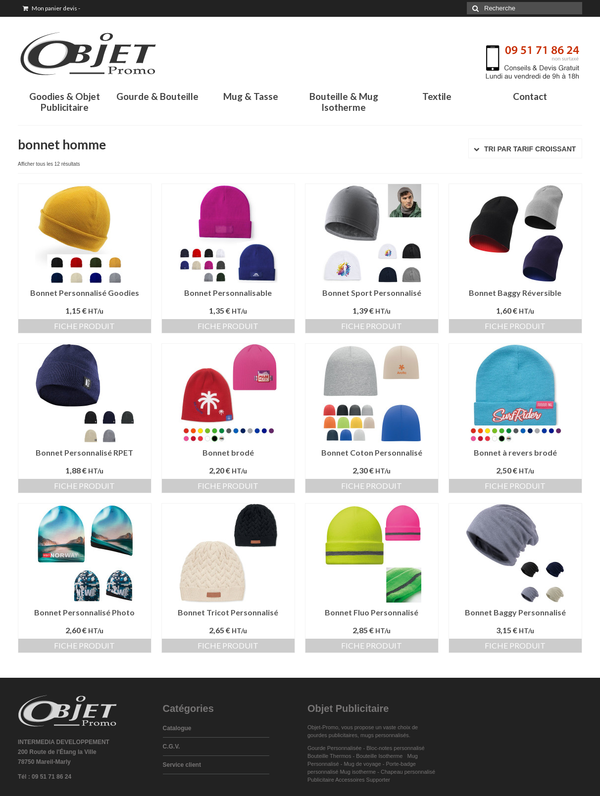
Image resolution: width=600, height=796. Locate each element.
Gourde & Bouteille (157, 96)
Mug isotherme (358, 772)
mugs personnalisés (384, 735)
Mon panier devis (51, 8)
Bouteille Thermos (329, 756)
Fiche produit (84, 325)
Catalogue (177, 728)
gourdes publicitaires (332, 735)
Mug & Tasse (250, 96)
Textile (436, 96)
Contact (530, 96)
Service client (182, 764)
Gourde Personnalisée (334, 748)
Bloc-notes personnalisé (395, 748)
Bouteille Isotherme (380, 756)
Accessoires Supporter (362, 780)
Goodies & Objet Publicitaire (64, 102)
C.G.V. (171, 746)
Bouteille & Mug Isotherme (343, 102)
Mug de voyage (362, 764)
